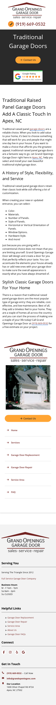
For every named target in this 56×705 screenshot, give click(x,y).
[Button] (28, 418)
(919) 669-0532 (30, 24)
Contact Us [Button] (28, 60)
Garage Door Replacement (20, 617)
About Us (12, 630)
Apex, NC (37, 157)
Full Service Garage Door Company (18, 578)
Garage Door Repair (17, 621)
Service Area (13, 625)
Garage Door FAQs (16, 634)
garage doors (37, 129)
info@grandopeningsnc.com (21, 678)
